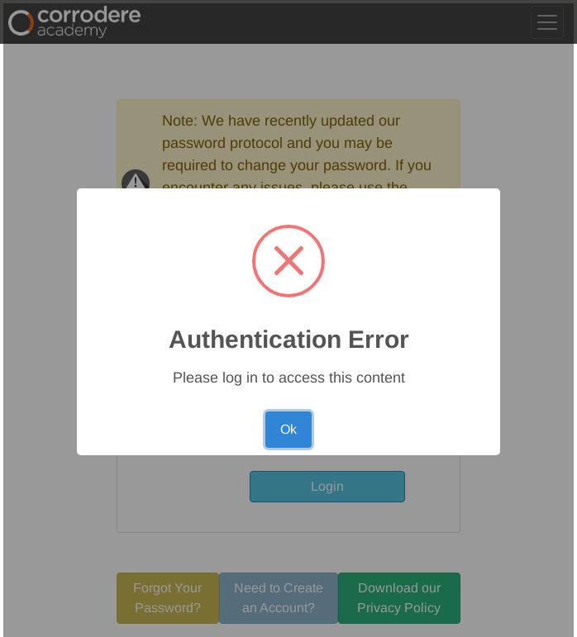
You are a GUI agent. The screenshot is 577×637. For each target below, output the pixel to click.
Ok (288, 429)
